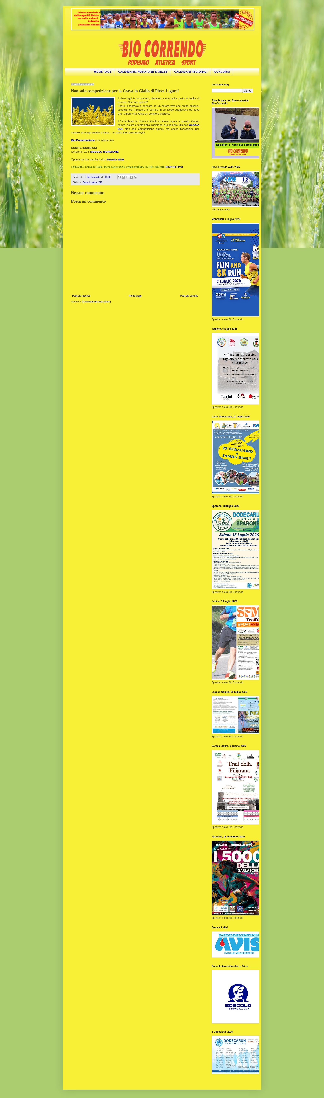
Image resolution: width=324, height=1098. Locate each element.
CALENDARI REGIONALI (190, 71)
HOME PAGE (102, 71)
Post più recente (81, 295)
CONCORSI (222, 71)
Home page (135, 295)
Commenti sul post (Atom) (96, 301)
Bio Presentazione (83, 140)
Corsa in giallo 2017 (92, 182)
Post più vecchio (189, 295)
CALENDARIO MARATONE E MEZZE (142, 71)
